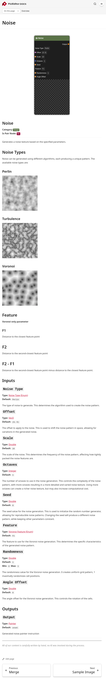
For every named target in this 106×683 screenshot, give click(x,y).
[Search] (95, 4)
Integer (12, 470)
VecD (11, 417)
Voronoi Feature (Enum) (21, 531)
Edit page (8, 659)
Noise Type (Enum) (18, 395)
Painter (12, 623)
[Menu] (101, 4)
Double (12, 444)
